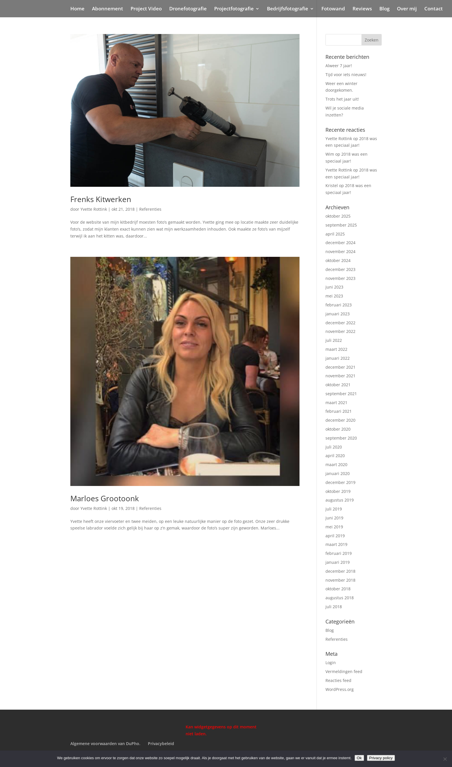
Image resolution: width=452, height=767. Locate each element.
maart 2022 (336, 349)
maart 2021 (336, 402)
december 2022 (340, 322)
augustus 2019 (339, 500)
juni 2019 (334, 518)
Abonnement (107, 9)
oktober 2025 (338, 216)
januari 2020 (337, 473)
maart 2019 (336, 544)
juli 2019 (333, 509)
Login (330, 662)
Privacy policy (381, 758)
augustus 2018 (339, 597)
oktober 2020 (338, 429)
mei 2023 (334, 296)
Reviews (362, 9)
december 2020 (340, 420)
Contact (433, 9)
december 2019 (340, 482)
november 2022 (340, 331)
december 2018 (340, 571)
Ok (359, 758)
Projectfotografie (234, 9)
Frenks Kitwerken (100, 199)
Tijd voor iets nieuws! (345, 74)
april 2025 (335, 234)
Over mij (407, 9)
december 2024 (340, 242)
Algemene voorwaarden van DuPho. (105, 743)
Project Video (146, 9)
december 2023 (340, 269)
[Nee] (445, 759)
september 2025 (341, 225)
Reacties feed (338, 680)
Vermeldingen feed (343, 671)
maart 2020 (336, 464)
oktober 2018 (338, 588)
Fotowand (333, 9)
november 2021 (340, 375)
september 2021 (341, 393)
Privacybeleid (161, 743)
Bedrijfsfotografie (287, 9)
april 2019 (335, 535)
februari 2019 (338, 553)
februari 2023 (338, 305)
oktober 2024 (338, 260)
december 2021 (340, 367)
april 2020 (335, 455)
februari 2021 (338, 411)
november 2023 (340, 278)
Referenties (150, 209)
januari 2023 (337, 313)
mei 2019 (334, 526)
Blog (384, 9)
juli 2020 (333, 447)
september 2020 (341, 438)
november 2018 (340, 580)
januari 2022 (337, 358)
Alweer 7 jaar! (338, 65)
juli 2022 (333, 340)
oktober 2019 (338, 491)
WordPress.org (339, 689)
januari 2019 (337, 562)
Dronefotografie (188, 9)
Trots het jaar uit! (342, 99)
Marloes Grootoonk (104, 498)
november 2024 (340, 251)
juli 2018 (333, 606)
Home (77, 9)
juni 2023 (334, 287)
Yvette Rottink (93, 209)
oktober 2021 (338, 384)
